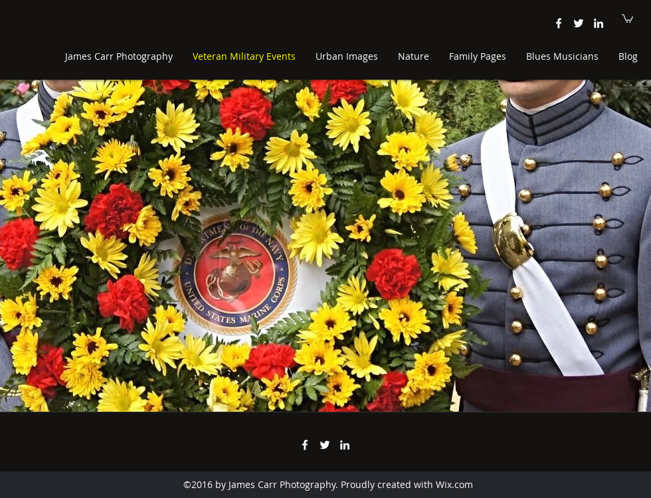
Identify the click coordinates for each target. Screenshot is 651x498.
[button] (627, 18)
